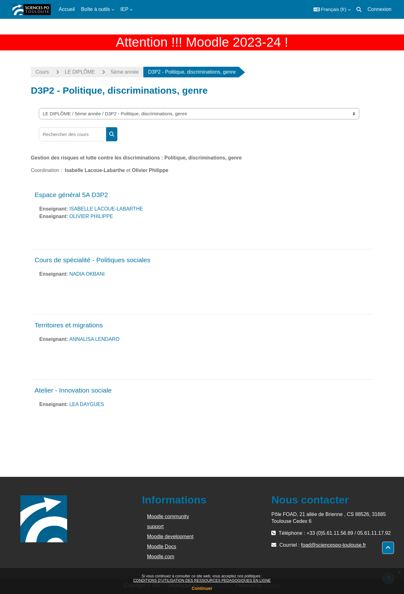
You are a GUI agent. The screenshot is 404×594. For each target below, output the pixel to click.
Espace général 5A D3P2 (71, 194)
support (155, 526)
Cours (42, 72)
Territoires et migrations (69, 325)
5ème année (125, 72)
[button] (332, 9)
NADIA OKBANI (87, 274)
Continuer (202, 588)
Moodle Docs (161, 546)
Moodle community (168, 516)
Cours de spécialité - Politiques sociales (93, 259)
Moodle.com (160, 556)
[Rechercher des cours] (72, 134)
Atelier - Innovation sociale (73, 390)
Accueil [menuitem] (67, 9)
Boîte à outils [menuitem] (95, 9)
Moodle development (170, 536)
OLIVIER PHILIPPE (91, 216)
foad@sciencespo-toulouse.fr (333, 545)
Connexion (380, 9)
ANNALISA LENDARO (94, 339)
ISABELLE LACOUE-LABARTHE (106, 208)
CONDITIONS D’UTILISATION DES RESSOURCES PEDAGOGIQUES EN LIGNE (202, 580)
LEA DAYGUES (86, 404)
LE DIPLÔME (80, 72)
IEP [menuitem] (124, 9)
